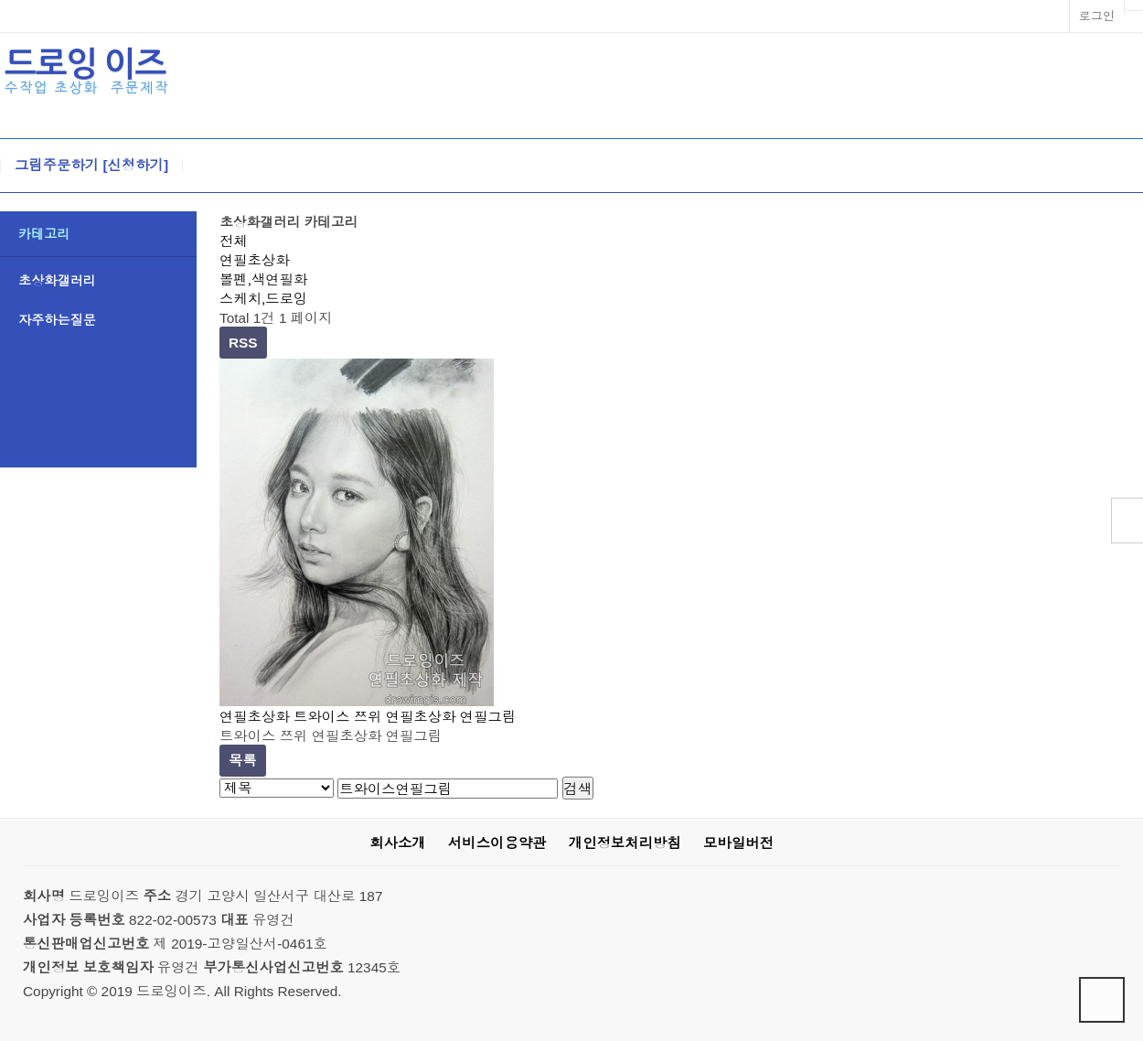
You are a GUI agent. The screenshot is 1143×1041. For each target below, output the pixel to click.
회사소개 (397, 843)
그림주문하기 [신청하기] (91, 165)
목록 (243, 760)
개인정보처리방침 (625, 843)
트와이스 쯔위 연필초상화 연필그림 (405, 716)
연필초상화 (254, 260)
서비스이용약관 (497, 843)
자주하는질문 (57, 320)
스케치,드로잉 (263, 298)
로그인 (1097, 16)
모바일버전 (738, 843)
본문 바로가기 (0, 0)
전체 (233, 241)
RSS (243, 342)
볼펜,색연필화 (263, 279)
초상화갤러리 (57, 281)
